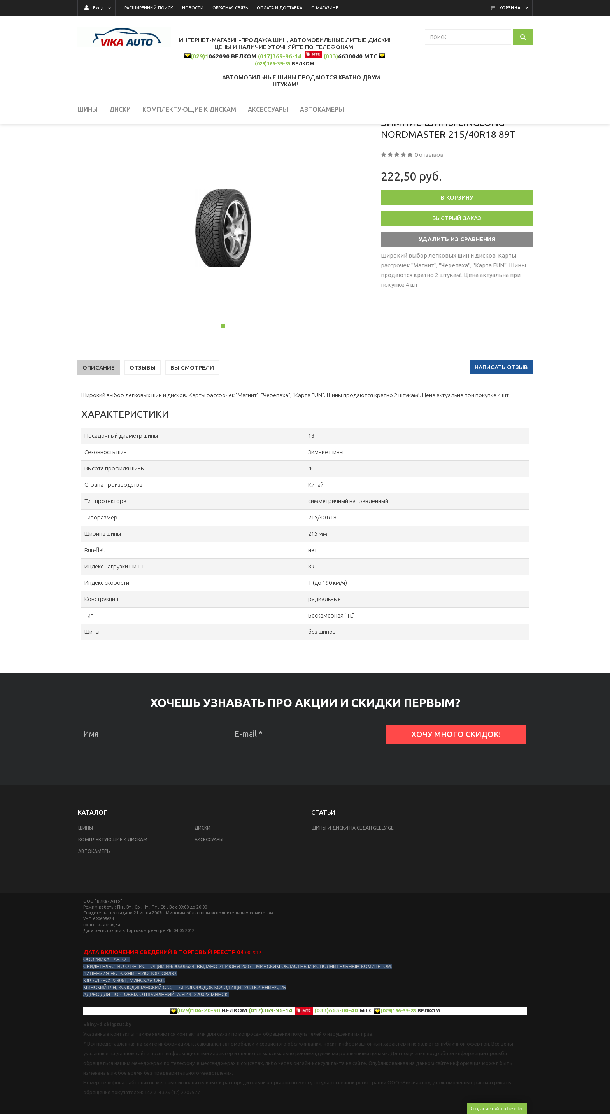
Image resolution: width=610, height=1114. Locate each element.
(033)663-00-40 (336, 1056)
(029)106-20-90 (198, 1056)
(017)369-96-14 (279, 56)
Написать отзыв (501, 413)
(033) (331, 56)
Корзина (510, 7)
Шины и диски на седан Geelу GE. (353, 873)
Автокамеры (94, 897)
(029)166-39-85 (273, 63)
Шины (85, 873)
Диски (202, 873)
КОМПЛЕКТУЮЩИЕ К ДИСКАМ (112, 885)
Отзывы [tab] (143, 413)
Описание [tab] (98, 413)
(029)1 (200, 56)
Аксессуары (209, 885)
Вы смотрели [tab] (192, 413)
